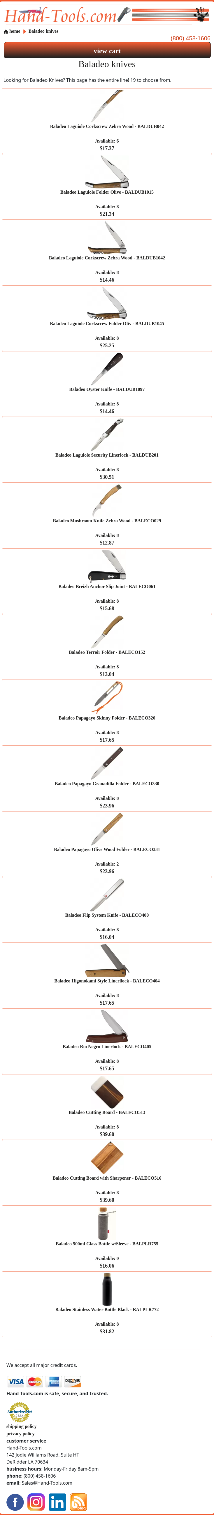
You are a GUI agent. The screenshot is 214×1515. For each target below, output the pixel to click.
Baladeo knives (44, 31)
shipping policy (21, 1426)
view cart (107, 51)
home (11, 31)
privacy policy (20, 1433)
